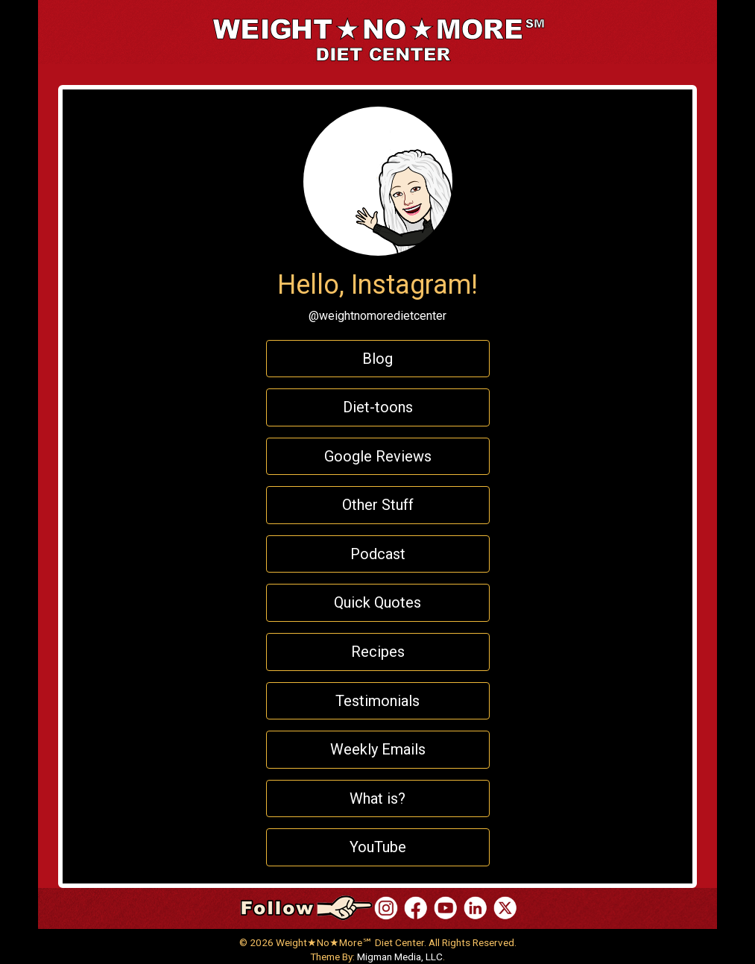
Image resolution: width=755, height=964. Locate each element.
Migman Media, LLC (400, 957)
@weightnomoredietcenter (377, 316)
